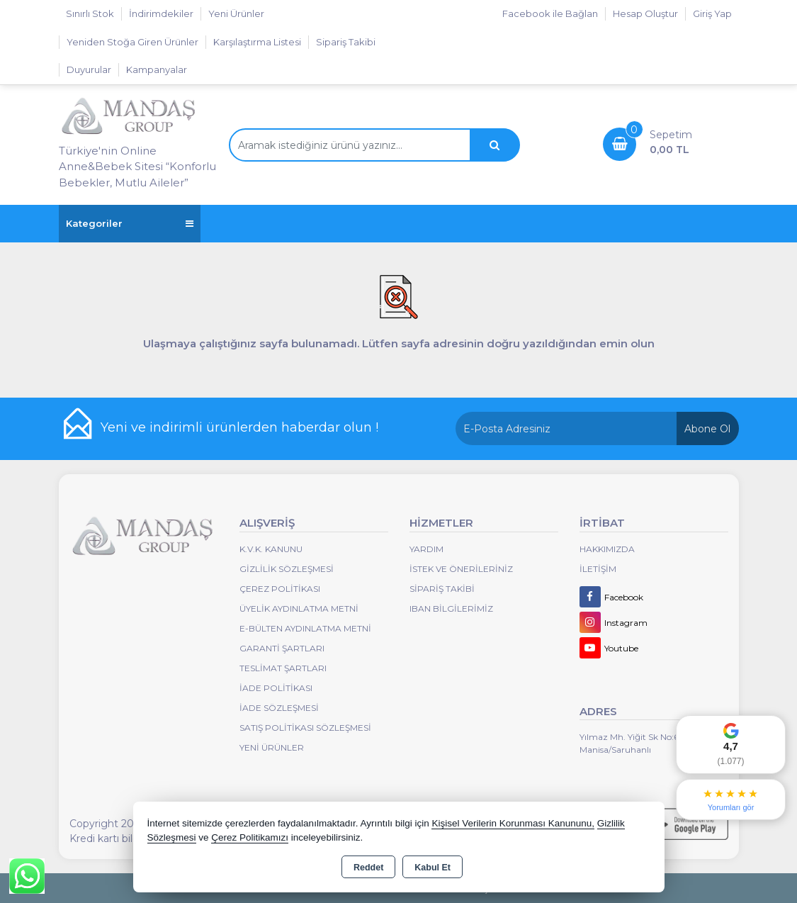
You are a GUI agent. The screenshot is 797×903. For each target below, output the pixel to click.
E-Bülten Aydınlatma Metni (305, 628)
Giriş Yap (712, 13)
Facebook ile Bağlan (550, 13)
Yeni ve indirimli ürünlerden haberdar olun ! (239, 427)
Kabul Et (432, 868)
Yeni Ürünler (271, 747)
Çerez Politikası (279, 588)
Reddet (368, 868)
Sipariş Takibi (345, 41)
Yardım (426, 549)
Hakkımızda (607, 549)
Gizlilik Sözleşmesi (286, 568)
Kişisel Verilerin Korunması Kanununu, (512, 823)
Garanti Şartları (281, 648)
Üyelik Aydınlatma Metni (298, 608)
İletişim (598, 568)
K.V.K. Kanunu (271, 549)
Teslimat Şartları (283, 668)
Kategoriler (129, 223)
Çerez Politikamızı (249, 837)
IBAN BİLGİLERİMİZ (451, 608)
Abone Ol (707, 428)
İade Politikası (275, 688)
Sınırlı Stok (90, 13)
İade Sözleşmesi (279, 707)
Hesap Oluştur (645, 13)
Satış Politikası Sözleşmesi (305, 727)
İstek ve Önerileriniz (461, 568)
